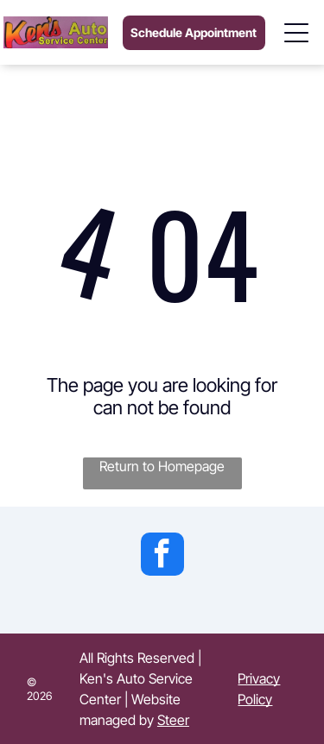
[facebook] (162, 556)
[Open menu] (297, 33)
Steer (173, 719)
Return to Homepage (162, 466)
